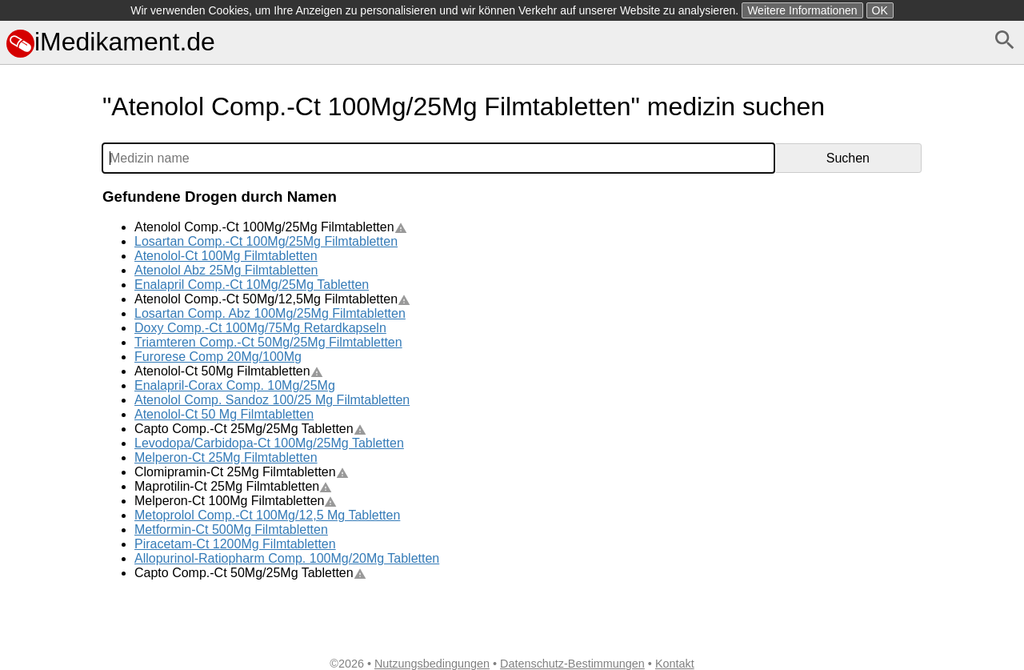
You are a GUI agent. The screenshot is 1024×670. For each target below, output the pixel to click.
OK (880, 10)
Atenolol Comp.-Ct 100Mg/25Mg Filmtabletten (270, 227)
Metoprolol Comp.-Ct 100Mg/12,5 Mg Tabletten (267, 515)
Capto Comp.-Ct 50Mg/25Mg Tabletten (250, 573)
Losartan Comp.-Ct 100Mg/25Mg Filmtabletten (266, 241)
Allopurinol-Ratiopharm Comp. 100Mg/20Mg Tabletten (286, 558)
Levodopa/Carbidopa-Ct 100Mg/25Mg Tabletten (269, 443)
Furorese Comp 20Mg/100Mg (218, 356)
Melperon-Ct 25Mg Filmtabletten (226, 457)
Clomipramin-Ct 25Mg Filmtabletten (241, 472)
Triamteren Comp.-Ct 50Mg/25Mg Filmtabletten (268, 342)
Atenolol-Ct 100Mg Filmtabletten (226, 256)
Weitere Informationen (802, 10)
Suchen (848, 158)
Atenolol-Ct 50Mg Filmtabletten (228, 371)
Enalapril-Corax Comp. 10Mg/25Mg (234, 385)
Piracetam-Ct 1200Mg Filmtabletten (235, 544)
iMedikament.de (110, 41)
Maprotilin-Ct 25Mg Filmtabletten (233, 486)
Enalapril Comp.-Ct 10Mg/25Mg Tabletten (251, 284)
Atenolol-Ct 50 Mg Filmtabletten (224, 414)
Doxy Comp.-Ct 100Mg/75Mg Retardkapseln (260, 328)
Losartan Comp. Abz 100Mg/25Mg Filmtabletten (270, 313)
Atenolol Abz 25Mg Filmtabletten (226, 270)
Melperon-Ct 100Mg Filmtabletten (235, 501)
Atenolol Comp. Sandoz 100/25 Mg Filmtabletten (272, 400)
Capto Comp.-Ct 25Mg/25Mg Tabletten (250, 428)
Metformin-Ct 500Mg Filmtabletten (231, 529)
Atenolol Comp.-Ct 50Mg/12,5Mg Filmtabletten (272, 299)
